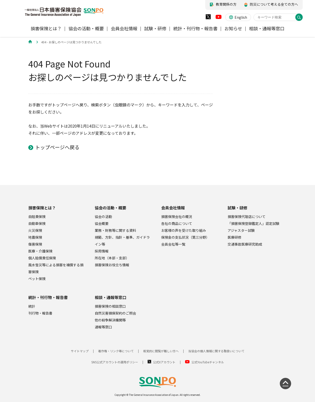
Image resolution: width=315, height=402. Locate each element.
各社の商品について (176, 223)
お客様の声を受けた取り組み (183, 230)
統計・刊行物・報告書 (48, 297)
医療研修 (234, 237)
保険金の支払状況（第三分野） (185, 237)
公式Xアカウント (164, 362)
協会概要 (102, 223)
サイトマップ (80, 351)
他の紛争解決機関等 (110, 320)
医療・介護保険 (40, 251)
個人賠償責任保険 (42, 257)
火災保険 (35, 230)
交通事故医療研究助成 (245, 244)
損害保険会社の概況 (176, 216)
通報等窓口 (103, 326)
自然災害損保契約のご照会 (115, 313)
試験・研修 (237, 208)
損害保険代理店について (247, 216)
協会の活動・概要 (110, 208)
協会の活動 (103, 216)
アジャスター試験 (241, 230)
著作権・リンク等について (116, 351)
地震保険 (35, 237)
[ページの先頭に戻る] (285, 383)
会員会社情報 (173, 208)
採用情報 (102, 251)
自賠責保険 (37, 216)
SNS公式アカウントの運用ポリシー (114, 362)
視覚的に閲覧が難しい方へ (161, 351)
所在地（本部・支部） (112, 257)
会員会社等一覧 (173, 244)
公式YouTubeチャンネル (207, 362)
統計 (31, 306)
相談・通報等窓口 (110, 297)
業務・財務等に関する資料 (115, 230)
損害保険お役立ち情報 (112, 264)
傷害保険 (35, 244)
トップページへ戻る (57, 147)
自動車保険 (37, 223)
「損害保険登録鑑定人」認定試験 (253, 223)
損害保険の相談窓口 (110, 306)
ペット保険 (37, 278)
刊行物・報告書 (40, 313)
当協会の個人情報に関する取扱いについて (216, 351)
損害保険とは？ (42, 208)
